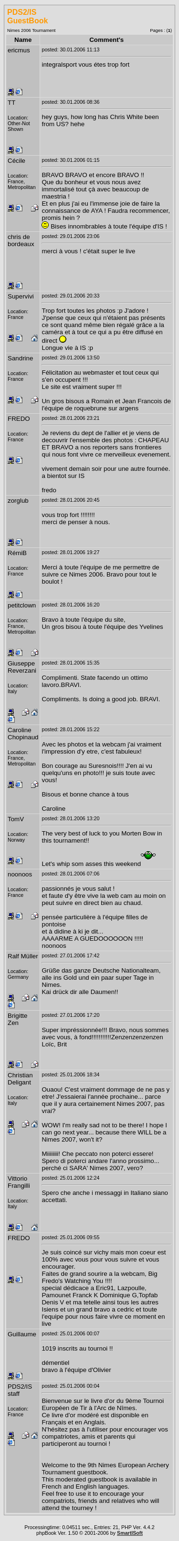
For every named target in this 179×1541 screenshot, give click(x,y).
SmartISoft (130, 1533)
